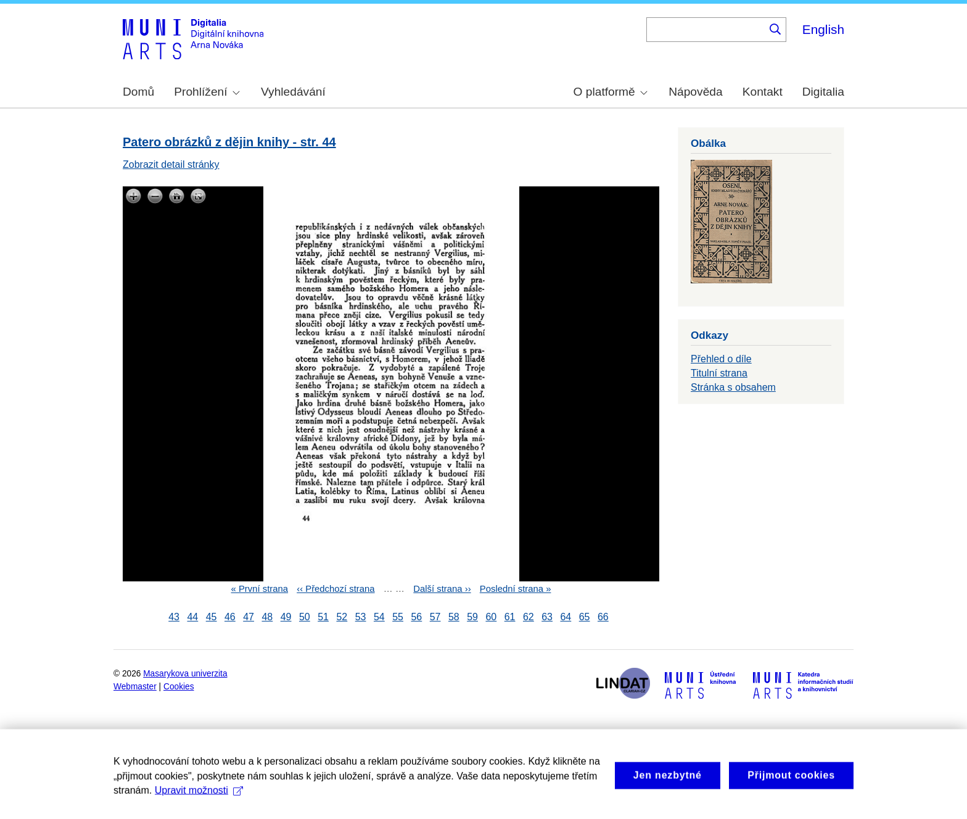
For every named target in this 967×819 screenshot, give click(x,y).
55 (397, 617)
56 (416, 617)
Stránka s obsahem (733, 387)
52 (341, 617)
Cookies (178, 686)
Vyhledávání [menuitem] (293, 92)
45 (211, 617)
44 (192, 617)
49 (286, 617)
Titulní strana (719, 373)
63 (547, 617)
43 (173, 617)
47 (248, 617)
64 (565, 617)
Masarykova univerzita (185, 673)
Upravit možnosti (199, 802)
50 (304, 617)
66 (603, 617)
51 (323, 617)
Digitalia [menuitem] (823, 92)
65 (584, 617)
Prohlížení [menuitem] (206, 92)
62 (528, 617)
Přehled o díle (721, 359)
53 (360, 617)
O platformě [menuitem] (611, 92)
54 (379, 617)
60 (490, 617)
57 (435, 617)
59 (472, 617)
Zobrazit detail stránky (171, 164)
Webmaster (135, 686)
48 (267, 617)
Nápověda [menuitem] (695, 92)
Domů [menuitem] (138, 92)
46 (230, 617)
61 (510, 617)
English (823, 29)
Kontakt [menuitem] (763, 92)
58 (453, 617)
